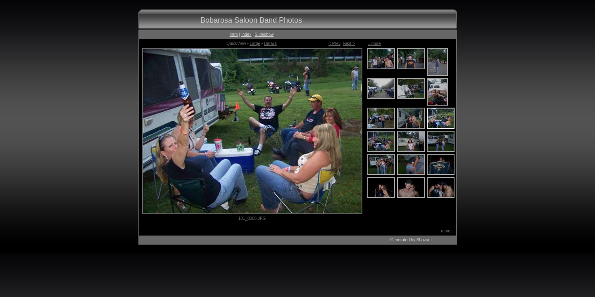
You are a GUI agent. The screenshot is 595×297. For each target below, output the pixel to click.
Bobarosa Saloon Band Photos (251, 20)
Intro (234, 34)
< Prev (334, 43)
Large (255, 43)
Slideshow (264, 34)
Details (270, 43)
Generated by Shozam (410, 240)
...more (374, 43)
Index (246, 34)
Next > (349, 43)
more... (447, 231)
